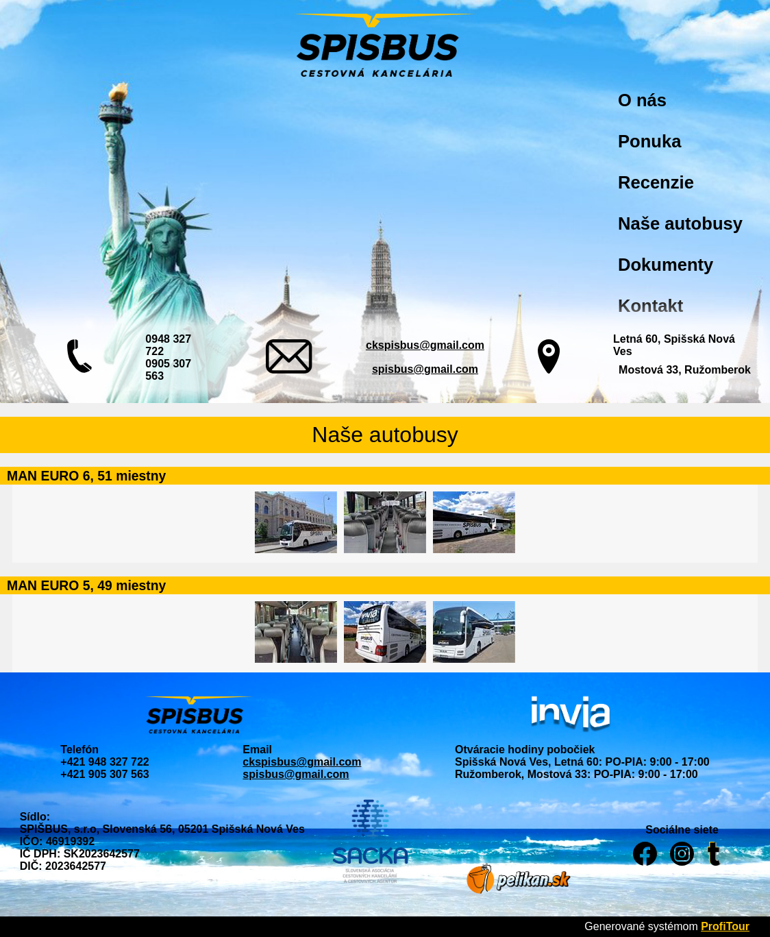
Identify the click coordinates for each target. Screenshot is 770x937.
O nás (642, 100)
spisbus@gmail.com (425, 369)
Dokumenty (665, 264)
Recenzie (656, 182)
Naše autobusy (680, 223)
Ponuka (649, 141)
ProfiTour (725, 926)
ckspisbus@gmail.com (425, 345)
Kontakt (650, 305)
